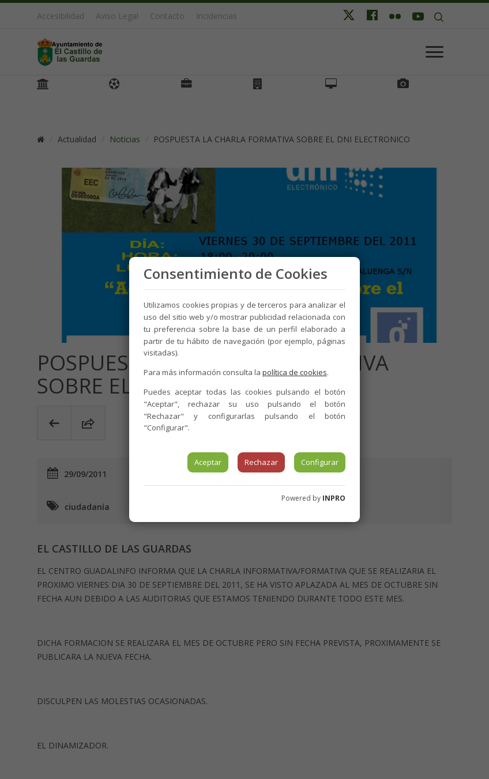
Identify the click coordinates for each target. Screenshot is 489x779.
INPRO (333, 498)
